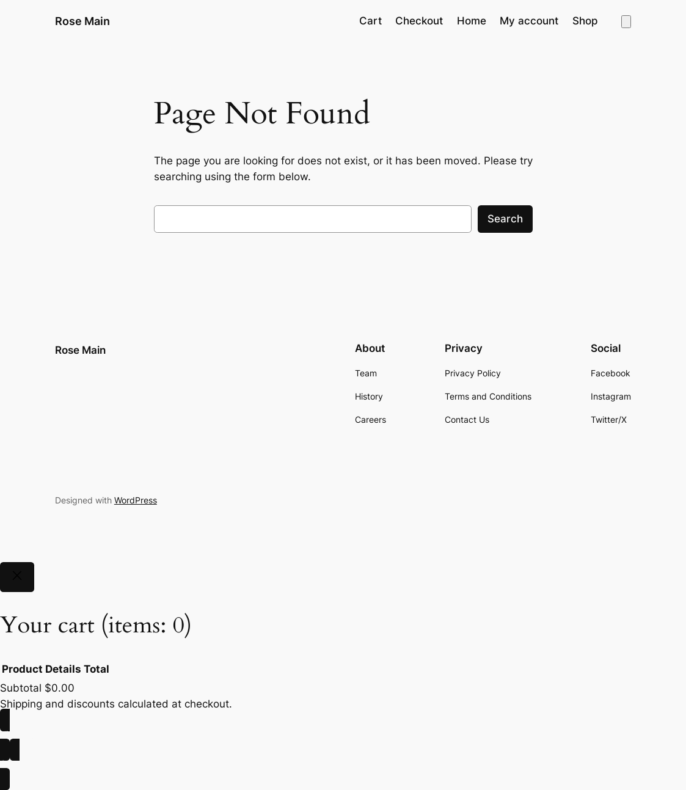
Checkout (419, 21)
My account (529, 21)
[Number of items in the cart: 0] (626, 21)
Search (505, 219)
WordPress (135, 500)
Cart (370, 21)
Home (471, 21)
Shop (585, 21)
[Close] (17, 577)
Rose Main (82, 20)
